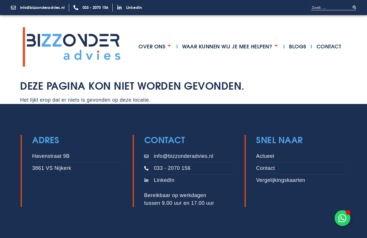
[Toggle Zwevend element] (342, 218)
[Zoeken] (354, 7)
